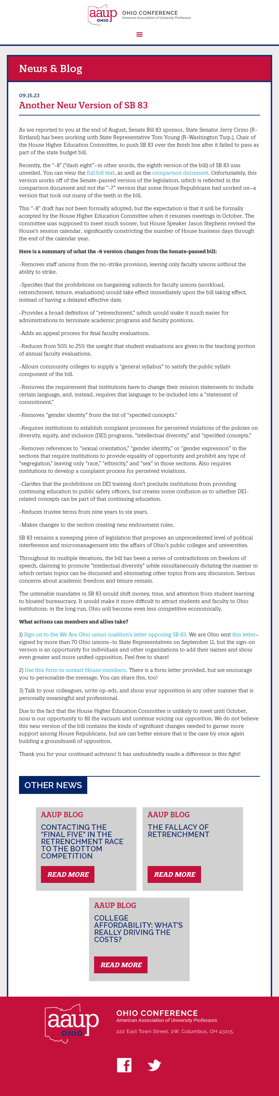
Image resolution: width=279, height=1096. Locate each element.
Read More (67, 874)
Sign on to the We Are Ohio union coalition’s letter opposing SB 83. (105, 634)
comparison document (180, 173)
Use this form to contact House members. (76, 670)
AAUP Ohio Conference (139, 15)
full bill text (101, 173)
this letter (243, 634)
